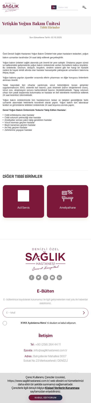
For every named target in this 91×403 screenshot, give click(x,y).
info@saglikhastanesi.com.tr (45, 350)
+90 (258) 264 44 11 (45, 344)
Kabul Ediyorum (46, 397)
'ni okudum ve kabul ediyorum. (48, 323)
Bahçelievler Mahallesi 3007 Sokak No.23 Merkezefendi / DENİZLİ (45, 358)
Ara (54, 7)
